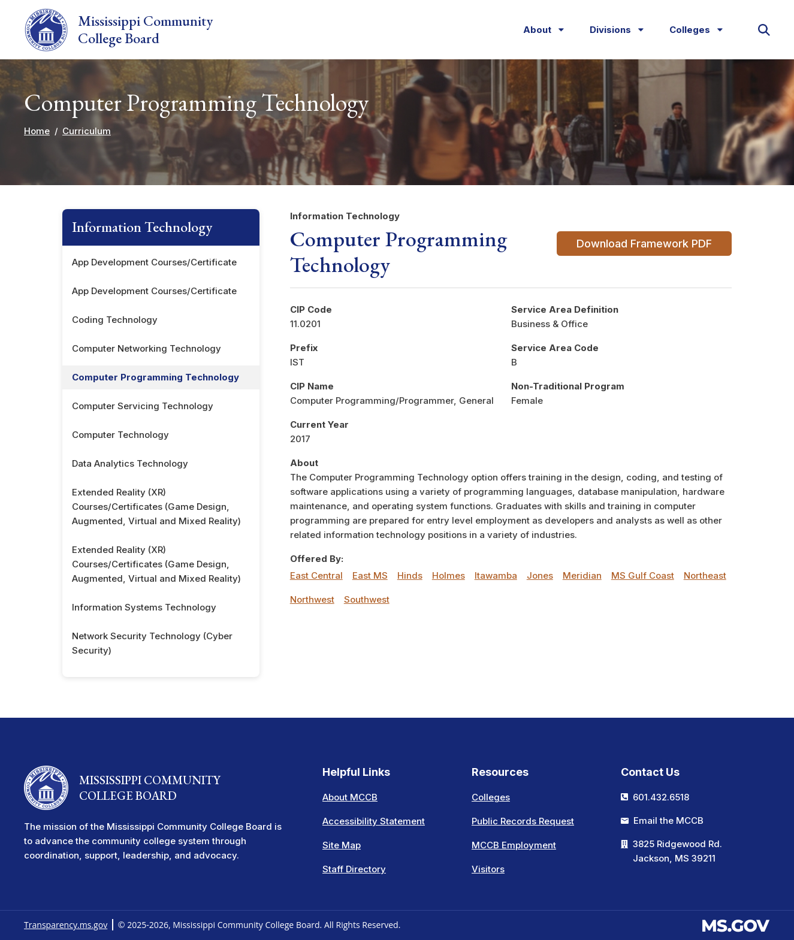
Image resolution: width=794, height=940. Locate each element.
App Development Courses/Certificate (154, 262)
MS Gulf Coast (642, 575)
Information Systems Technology (144, 607)
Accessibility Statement (373, 821)
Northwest (312, 599)
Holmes (448, 575)
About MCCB (350, 797)
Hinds (409, 575)
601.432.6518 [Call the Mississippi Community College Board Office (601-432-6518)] (661, 797)
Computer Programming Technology (155, 377)
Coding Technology (115, 319)
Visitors (488, 869)
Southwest (367, 599)
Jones (540, 575)
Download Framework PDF (644, 243)
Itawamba (496, 575)
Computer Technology (120, 434)
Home (37, 131)
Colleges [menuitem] (686, 32)
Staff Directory (354, 869)
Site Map (341, 845)
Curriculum (86, 131)
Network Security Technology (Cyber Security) (152, 643)
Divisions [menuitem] (607, 32)
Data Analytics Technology (130, 463)
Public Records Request (523, 821)
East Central (316, 575)
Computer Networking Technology (146, 348)
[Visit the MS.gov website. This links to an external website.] (735, 924)
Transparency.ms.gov (65, 924)
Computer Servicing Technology (142, 406)
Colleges (491, 797)
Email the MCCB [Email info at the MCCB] (668, 820)
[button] (764, 30)
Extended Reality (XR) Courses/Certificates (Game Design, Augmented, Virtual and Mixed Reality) (156, 506)
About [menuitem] (534, 32)
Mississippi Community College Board (118, 30)
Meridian (582, 575)
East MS (370, 575)
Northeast (705, 575)
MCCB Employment (514, 845)
